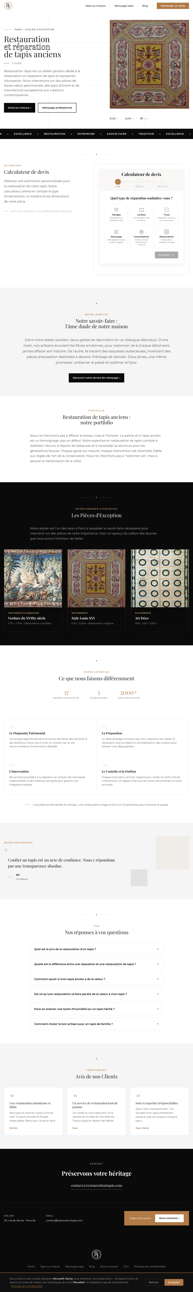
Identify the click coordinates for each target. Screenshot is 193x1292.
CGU (126, 1267)
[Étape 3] (163, 183)
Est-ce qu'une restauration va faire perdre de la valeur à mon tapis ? (80, 994)
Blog (145, 5)
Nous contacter (109, 1267)
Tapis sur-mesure (95, 5)
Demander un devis (173, 5)
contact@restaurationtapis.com (96, 1186)
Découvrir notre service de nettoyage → (96, 378)
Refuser (154, 1282)
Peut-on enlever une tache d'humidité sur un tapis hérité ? (74, 1009)
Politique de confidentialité (149, 1267)
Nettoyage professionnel (57, 107)
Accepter (174, 1282)
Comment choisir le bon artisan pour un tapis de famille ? (73, 1024)
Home (31, 1267)
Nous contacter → (169, 1219)
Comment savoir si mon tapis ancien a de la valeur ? (69, 979)
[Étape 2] (139, 183)
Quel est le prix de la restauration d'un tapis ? (65, 949)
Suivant (166, 255)
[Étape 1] (118, 183)
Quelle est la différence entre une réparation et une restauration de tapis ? (85, 964)
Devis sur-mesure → (19, 107)
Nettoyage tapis (124, 5)
